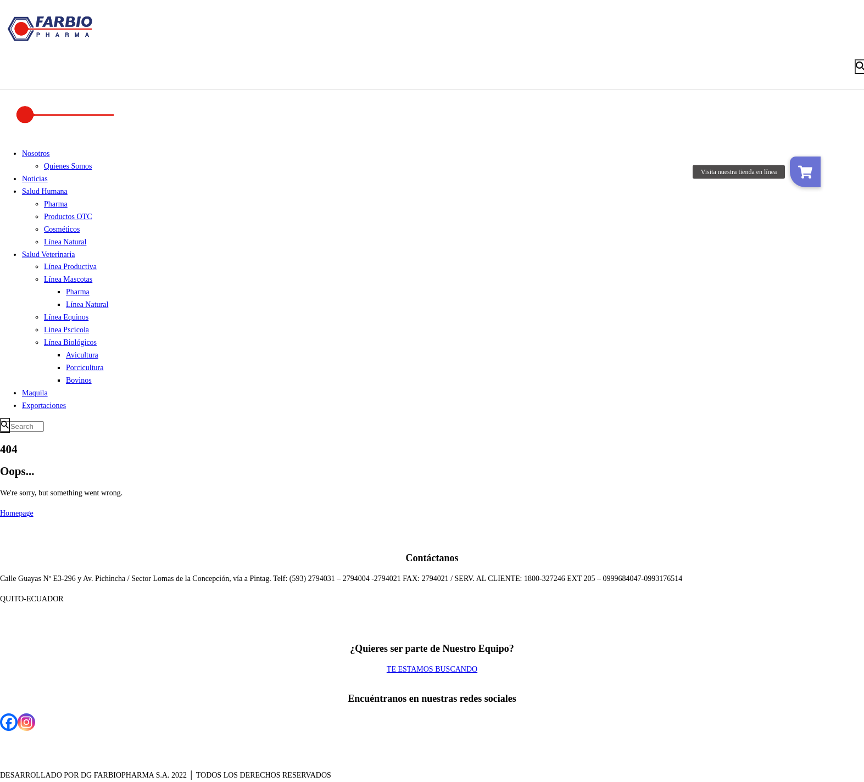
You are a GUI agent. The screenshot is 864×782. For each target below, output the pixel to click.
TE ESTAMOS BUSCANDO (432, 669)
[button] (805, 172)
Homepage (17, 513)
